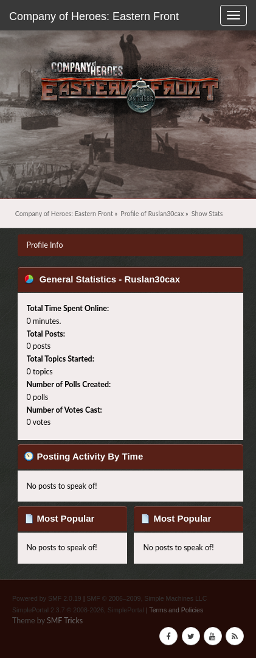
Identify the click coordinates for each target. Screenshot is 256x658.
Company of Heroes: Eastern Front (94, 16)
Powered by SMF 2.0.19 (46, 598)
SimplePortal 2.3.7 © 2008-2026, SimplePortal (78, 610)
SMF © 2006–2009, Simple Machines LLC (146, 598)
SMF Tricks (65, 620)
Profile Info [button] (45, 245)
